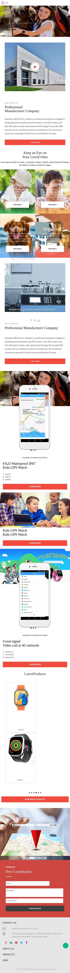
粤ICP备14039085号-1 (49, 969)
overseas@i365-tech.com (27, 929)
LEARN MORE (35, 486)
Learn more (35, 142)
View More (17, 205)
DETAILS (21, 730)
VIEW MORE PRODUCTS (35, 799)
